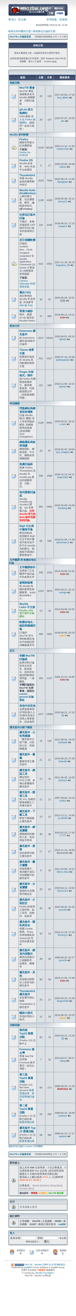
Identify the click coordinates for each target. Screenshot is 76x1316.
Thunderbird (27, 175)
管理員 (34, 1193)
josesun (63, 780)
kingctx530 (62, 1001)
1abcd (62, 635)
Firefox (23, 139)
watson (63, 1136)
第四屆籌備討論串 (26, 1096)
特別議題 (15, 403)
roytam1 (62, 226)
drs (62, 121)
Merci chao (63, 872)
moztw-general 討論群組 (26, 697)
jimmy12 (62, 201)
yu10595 (62, 818)
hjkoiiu (62, 339)
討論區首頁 (25, 36)
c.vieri (63, 424)
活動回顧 (15, 1025)
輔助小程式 (26, 1012)
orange (62, 592)
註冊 (22, 19)
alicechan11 (62, 542)
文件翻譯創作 (27, 567)
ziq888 (62, 1224)
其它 (12, 650)
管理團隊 (38, 1146)
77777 (62, 835)
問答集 (52, 19)
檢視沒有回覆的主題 (19, 31)
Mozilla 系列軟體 (19, 134)
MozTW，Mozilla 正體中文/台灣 (40, 1264)
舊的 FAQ (25, 292)
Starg (63, 1061)
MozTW (38, 9)
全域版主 (43, 1193)
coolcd (62, 800)
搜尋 (63, 19)
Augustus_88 (63, 265)
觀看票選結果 (26, 1122)
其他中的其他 (27, 705)
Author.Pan (63, 149)
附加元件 (15, 326)
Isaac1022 (62, 477)
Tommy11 (62, 935)
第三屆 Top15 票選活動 (26, 1078)
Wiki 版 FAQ (26, 305)
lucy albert (62, 97)
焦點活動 (15, 82)
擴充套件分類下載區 (21, 727)
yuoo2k (63, 909)
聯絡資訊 (60, 1264)
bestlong (62, 508)
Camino (23, 280)
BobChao (62, 1089)
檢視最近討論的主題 (44, 31)
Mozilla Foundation (45, 1273)
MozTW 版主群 (56, 1193)
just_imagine (63, 452)
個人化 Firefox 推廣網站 (27, 119)
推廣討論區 (26, 464)
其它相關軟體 (27, 240)
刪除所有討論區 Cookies (20, 1146)
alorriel (62, 386)
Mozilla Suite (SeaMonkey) (27, 192)
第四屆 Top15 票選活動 (26, 1033)
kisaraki (63, 761)
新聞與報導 (26, 582)
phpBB (27, 1267)
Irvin (62, 317)
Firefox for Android (24, 153)
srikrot (62, 167)
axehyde (62, 742)
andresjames (63, 360)
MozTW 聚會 (27, 87)
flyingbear (62, 182)
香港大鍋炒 (26, 311)
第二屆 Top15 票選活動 (26, 1109)
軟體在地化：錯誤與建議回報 (27, 625)
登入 (12, 19)
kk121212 (62, 890)
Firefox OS (26, 160)
